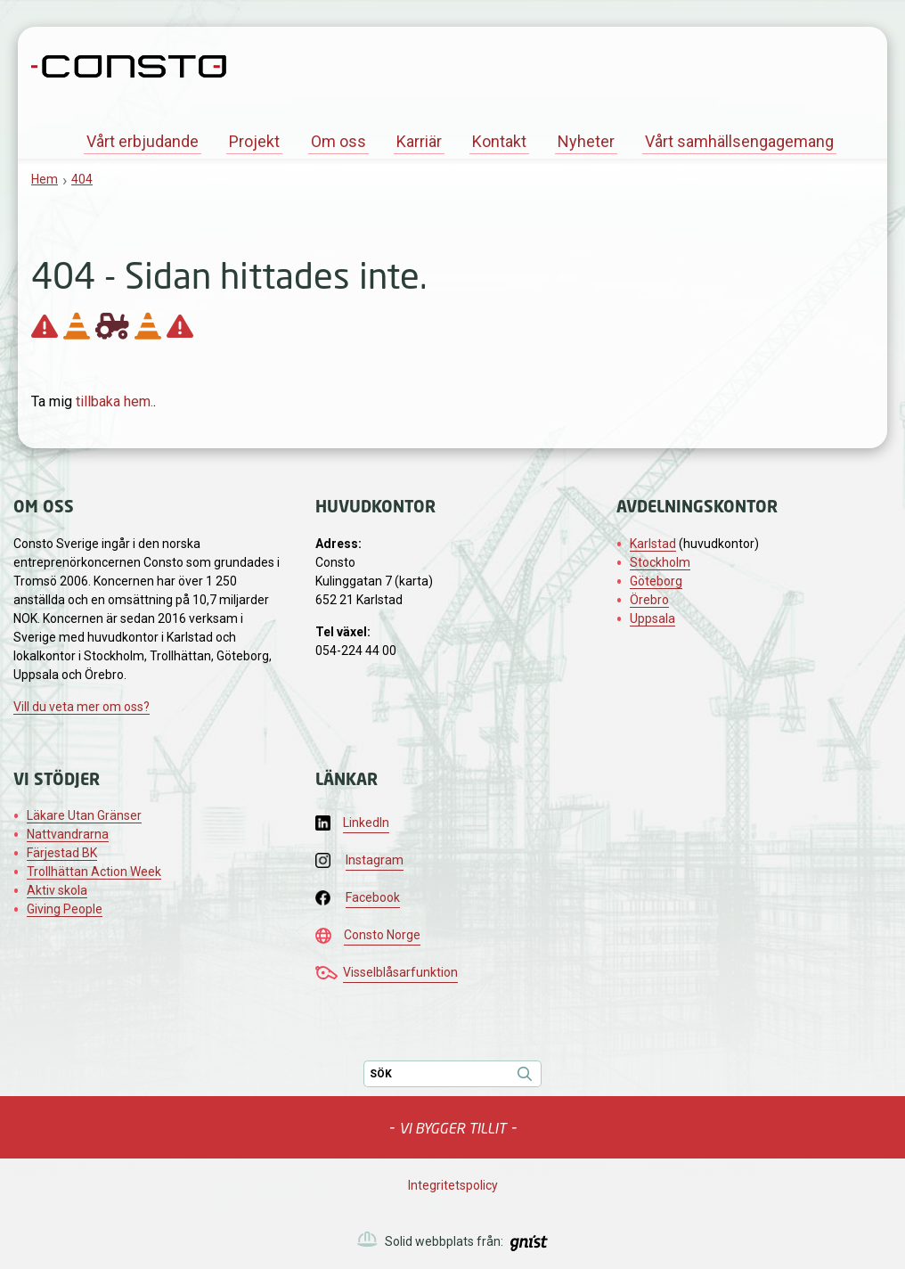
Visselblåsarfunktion (400, 972)
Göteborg (656, 581)
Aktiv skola (57, 890)
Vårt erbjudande (142, 141)
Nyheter (586, 141)
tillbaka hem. (114, 401)
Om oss (338, 141)
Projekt (254, 141)
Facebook (373, 897)
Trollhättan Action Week (94, 871)
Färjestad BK (62, 853)
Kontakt (499, 141)
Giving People (64, 909)
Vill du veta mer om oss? (81, 707)
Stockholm (660, 562)
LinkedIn (366, 822)
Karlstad (653, 543)
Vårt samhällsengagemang (739, 141)
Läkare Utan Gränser (84, 815)
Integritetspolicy (453, 1185)
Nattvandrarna (68, 834)
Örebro (649, 600)
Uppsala (652, 618)
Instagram (375, 860)
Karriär (419, 141)
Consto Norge (382, 935)
